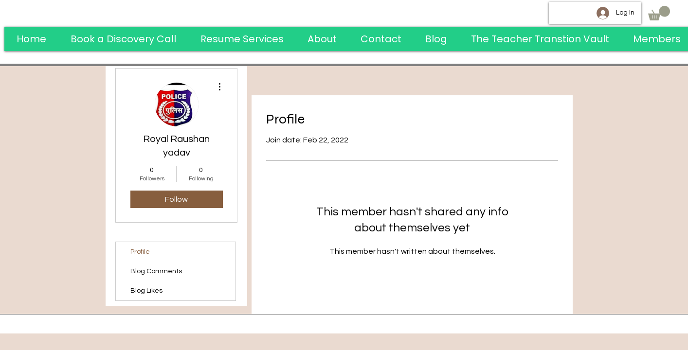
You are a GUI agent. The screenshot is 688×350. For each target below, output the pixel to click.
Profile (140, 251)
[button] (659, 13)
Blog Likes (146, 290)
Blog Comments (156, 271)
